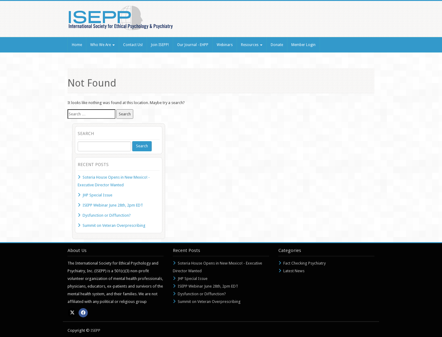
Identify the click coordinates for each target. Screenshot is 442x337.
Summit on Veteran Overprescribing (114, 225)
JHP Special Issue (97, 195)
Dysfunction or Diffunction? (107, 215)
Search (142, 146)
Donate (277, 45)
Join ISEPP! (160, 45)
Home (77, 45)
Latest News (293, 271)
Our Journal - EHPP (192, 45)
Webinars (225, 45)
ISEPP (95, 330)
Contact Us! (133, 45)
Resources (251, 45)
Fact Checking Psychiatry (304, 263)
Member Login (303, 45)
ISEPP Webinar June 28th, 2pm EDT (113, 205)
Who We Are (102, 45)
